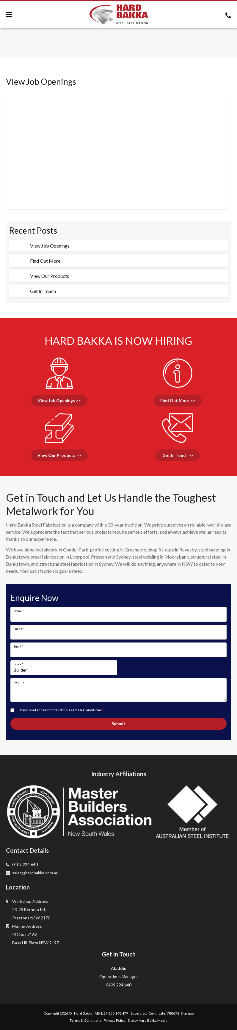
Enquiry (18, 681)
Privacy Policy (114, 1020)
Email (18, 646)
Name (18, 610)
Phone (18, 628)
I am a (18, 664)
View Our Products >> (59, 455)
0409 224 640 (22, 864)
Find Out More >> (177, 400)
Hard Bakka (83, 1013)
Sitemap (187, 1013)
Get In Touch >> (177, 455)
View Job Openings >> (59, 400)
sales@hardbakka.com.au (32, 872)
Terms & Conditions (85, 710)
